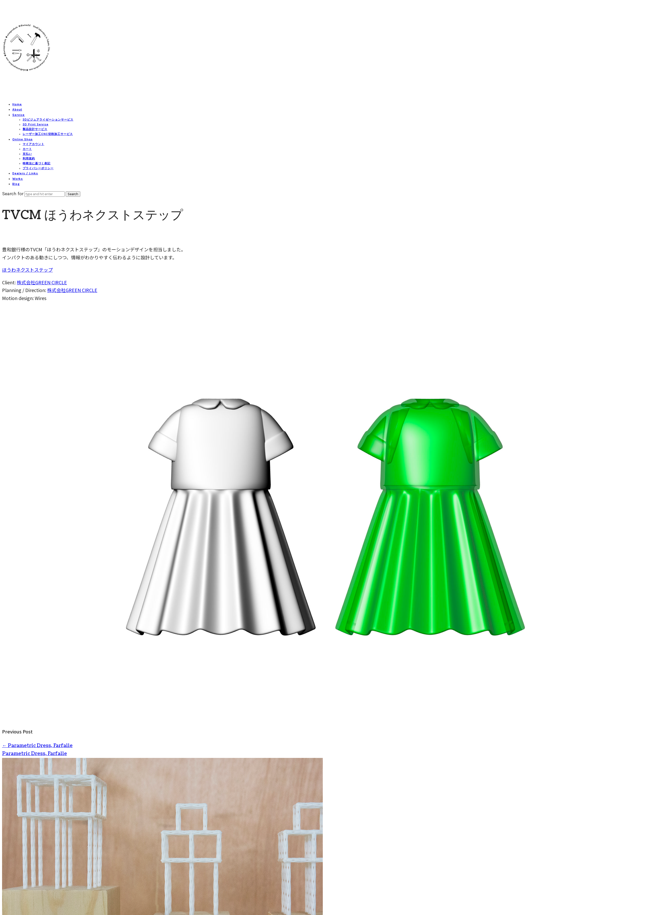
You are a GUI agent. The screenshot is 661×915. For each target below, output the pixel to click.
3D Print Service (35, 124)
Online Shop (22, 139)
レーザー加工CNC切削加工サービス (48, 134)
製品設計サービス (35, 129)
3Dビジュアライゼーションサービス (48, 119)
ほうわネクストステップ (27, 269)
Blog (16, 184)
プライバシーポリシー (38, 168)
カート (27, 149)
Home (17, 104)
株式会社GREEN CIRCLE (42, 282)
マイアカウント (33, 144)
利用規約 (29, 158)
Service (18, 115)
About (17, 109)
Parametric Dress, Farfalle (37, 745)
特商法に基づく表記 (36, 163)
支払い (27, 154)
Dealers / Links (25, 173)
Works (17, 179)
